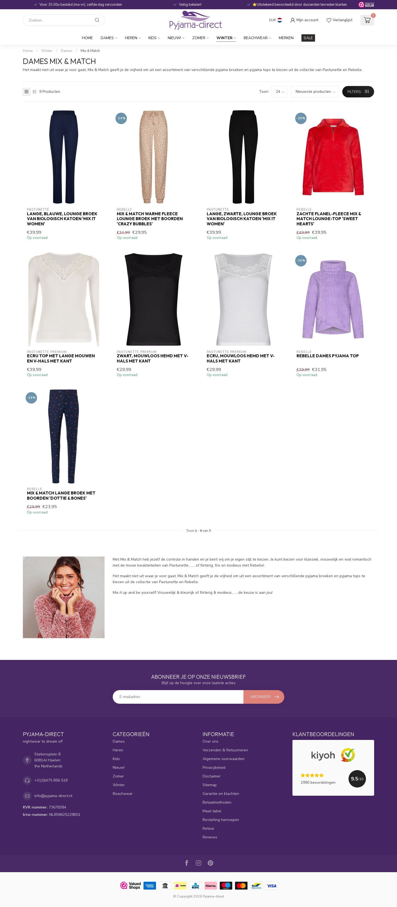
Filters (358, 91)
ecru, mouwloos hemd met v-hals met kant (241, 358)
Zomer (198, 38)
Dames (107, 38)
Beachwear (256, 38)
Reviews (210, 837)
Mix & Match (90, 50)
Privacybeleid (214, 767)
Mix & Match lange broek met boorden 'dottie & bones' (61, 495)
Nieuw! (174, 38)
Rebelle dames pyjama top (328, 355)
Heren (131, 38)
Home (87, 38)
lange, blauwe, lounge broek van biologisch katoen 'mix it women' (62, 218)
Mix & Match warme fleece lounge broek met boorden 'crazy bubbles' (150, 218)
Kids (152, 38)
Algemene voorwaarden (224, 758)
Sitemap (210, 785)
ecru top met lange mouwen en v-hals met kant (61, 358)
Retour (208, 828)
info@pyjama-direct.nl (53, 795)
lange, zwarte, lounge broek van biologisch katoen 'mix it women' (242, 218)
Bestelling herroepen (221, 819)
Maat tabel (212, 811)
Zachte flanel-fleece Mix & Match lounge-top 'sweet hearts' (329, 218)
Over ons (210, 741)
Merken (286, 38)
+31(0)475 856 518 (51, 780)
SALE (308, 38)
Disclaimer (212, 776)
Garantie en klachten (221, 793)
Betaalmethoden (217, 802)
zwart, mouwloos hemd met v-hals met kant (152, 358)
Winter (224, 38)
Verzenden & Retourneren (225, 750)
